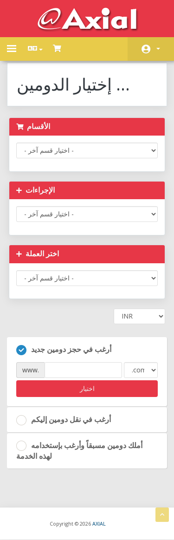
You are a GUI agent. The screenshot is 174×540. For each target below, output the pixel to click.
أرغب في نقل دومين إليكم (63, 419)
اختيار (87, 388)
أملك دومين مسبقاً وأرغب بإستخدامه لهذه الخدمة (79, 451)
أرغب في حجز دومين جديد (63, 349)
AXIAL (99, 523)
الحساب (158, 49)
